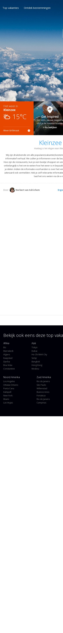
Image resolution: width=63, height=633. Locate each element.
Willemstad (42, 388)
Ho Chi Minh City (39, 354)
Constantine (9, 368)
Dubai (34, 351)
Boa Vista (7, 365)
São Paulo (41, 384)
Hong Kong (37, 365)
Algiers (6, 354)
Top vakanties (11, 7)
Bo (4, 347)
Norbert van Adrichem (25, 190)
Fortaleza (41, 395)
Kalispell (7, 392)
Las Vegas (8, 402)
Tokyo (34, 347)
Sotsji (34, 358)
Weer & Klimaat (11, 130)
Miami (6, 399)
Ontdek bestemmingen (37, 7)
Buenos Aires (43, 392)
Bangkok (36, 361)
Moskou (35, 368)
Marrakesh (8, 351)
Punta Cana (8, 388)
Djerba (6, 361)
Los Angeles (9, 381)
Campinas (41, 402)
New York (7, 395)
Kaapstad (7, 358)
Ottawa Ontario (10, 384)
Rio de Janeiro (43, 381)
